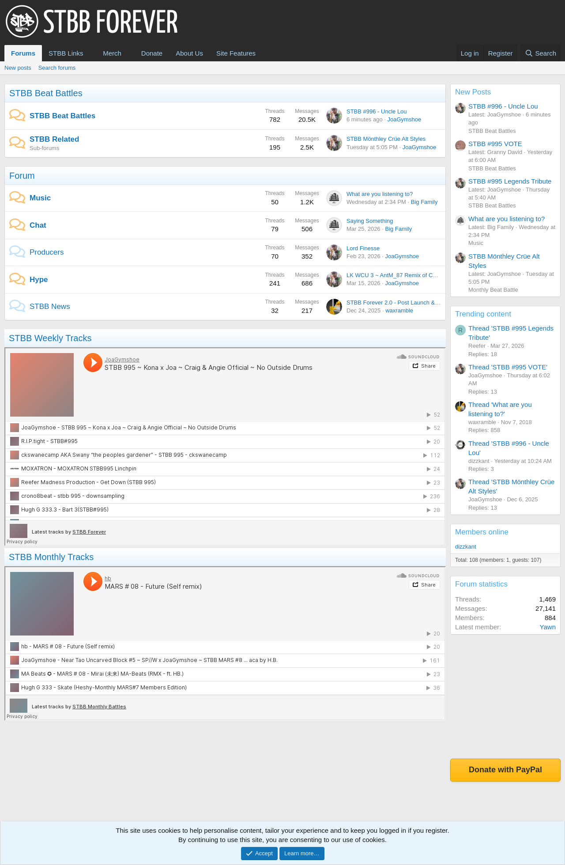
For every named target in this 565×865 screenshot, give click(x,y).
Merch (112, 53)
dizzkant (465, 546)
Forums (23, 53)
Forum (22, 176)
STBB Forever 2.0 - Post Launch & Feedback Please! (414, 302)
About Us (189, 53)
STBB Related (54, 139)
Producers (47, 252)
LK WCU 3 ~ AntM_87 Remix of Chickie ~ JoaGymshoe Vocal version (435, 275)
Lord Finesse (363, 248)
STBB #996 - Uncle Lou (377, 111)
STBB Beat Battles (46, 93)
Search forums (57, 67)
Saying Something (370, 221)
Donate (151, 53)
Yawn (548, 627)
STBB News (50, 306)
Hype (39, 279)
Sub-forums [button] (44, 148)
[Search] (540, 53)
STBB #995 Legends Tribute (509, 181)
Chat (38, 225)
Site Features (236, 53)
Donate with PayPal (505, 769)
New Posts (473, 92)
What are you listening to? (380, 194)
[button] (90, 53)
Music (40, 198)
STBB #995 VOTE (495, 143)
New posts (17, 67)
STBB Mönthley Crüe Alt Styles (386, 138)
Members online (481, 532)
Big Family (424, 202)
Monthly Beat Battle (493, 289)
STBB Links (66, 53)
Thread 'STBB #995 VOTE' (507, 367)
